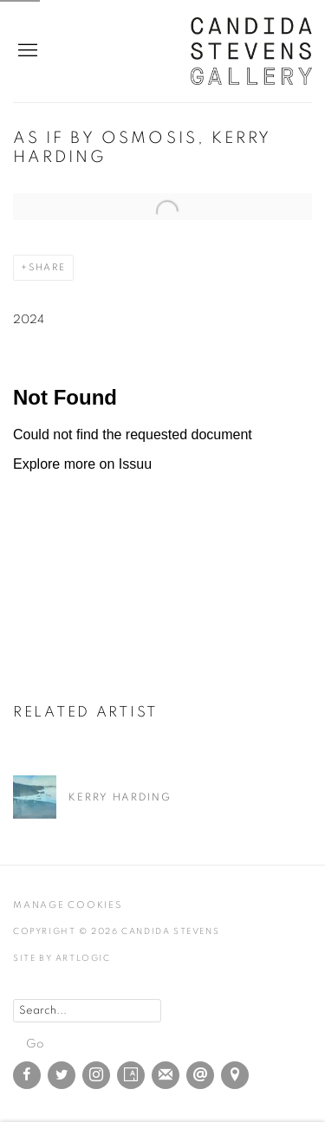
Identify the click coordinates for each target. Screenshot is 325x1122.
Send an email (200, 1075)
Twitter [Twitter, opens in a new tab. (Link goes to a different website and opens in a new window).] (61, 1075)
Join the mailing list (165, 1075)
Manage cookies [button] (67, 905)
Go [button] (35, 1044)
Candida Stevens (251, 51)
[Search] (87, 1010)
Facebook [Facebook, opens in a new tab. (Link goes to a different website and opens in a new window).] (27, 1075)
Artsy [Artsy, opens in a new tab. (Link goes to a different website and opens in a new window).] (131, 1075)
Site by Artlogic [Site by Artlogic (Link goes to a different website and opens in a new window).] (62, 958)
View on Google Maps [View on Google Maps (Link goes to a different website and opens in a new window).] (235, 1075)
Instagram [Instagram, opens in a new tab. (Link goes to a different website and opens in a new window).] (96, 1075)
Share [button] (47, 267)
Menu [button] (26, 51)
